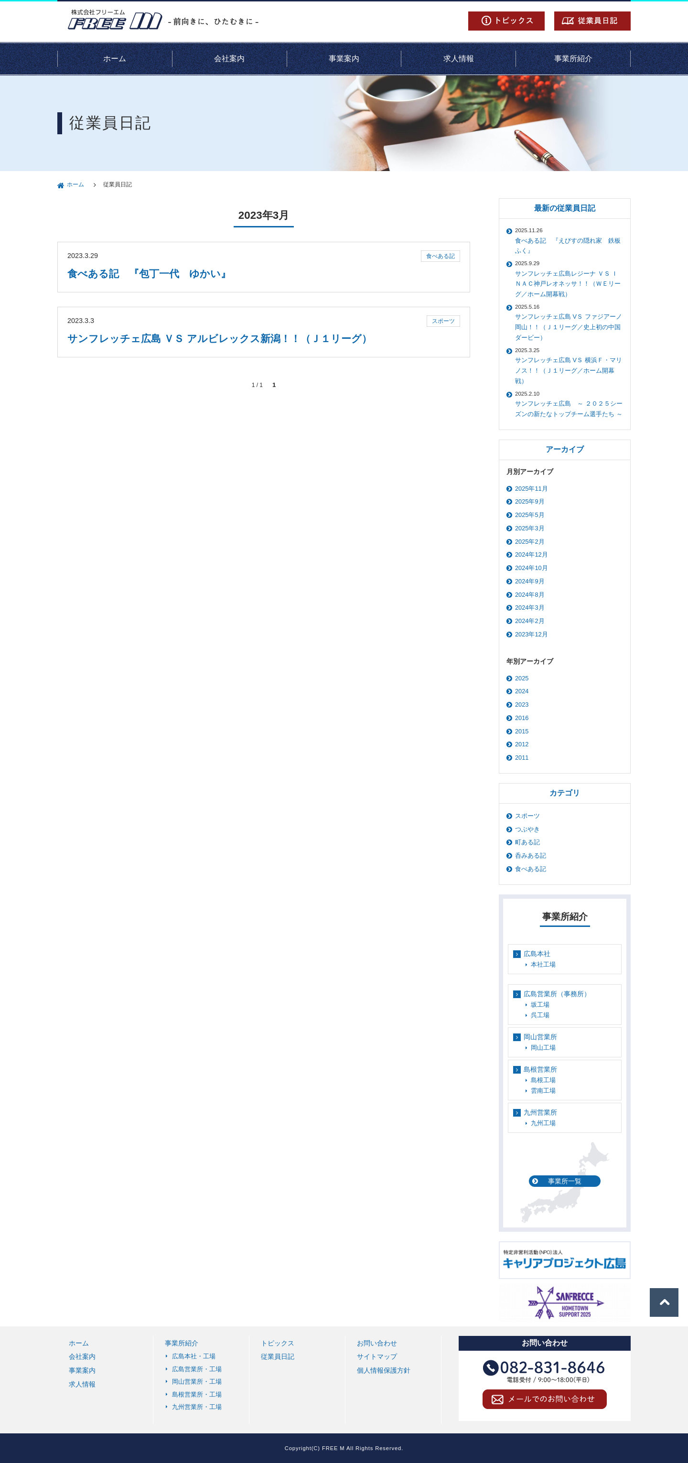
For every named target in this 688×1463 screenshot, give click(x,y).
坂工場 (540, 1004)
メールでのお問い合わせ (545, 1400)
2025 (521, 678)
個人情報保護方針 (383, 1370)
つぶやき (527, 829)
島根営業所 (540, 1069)
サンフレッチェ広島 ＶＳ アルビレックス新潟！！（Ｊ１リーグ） (219, 338)
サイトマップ (377, 1356)
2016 (521, 717)
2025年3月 (530, 528)
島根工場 (543, 1080)
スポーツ (443, 321)
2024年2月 (530, 620)
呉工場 (540, 1015)
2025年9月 (530, 501)
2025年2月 (530, 541)
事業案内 (344, 59)
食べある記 (440, 256)
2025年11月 (531, 488)
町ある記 (527, 842)
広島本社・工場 (193, 1356)
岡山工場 (543, 1047)
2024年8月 (530, 594)
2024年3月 (530, 607)
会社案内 (229, 59)
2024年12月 (531, 554)
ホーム (114, 59)
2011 (521, 757)
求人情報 (458, 59)
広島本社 (537, 953)
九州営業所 (540, 1112)
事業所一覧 (564, 1181)
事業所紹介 (573, 59)
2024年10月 (531, 567)
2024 (521, 691)
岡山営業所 (540, 1037)
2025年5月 (530, 514)
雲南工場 (543, 1090)
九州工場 (543, 1123)
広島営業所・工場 (197, 1369)
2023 (521, 704)
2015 (521, 731)
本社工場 (543, 964)
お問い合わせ (377, 1343)
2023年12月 (531, 634)
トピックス (506, 21)
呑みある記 (530, 855)
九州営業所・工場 (197, 1406)
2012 (521, 744)
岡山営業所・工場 (197, 1381)
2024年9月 (530, 581)
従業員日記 (592, 21)
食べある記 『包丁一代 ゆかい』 (149, 273)
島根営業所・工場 (197, 1394)
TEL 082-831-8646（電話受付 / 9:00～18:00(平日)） (545, 1373)
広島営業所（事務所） (557, 994)
